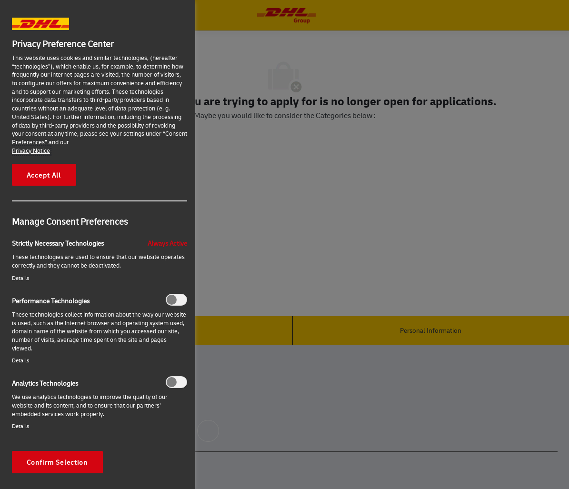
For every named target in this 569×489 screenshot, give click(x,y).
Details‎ (20, 278)
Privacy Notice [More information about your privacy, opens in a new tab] (31, 150)
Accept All (44, 175)
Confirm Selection (57, 462)
